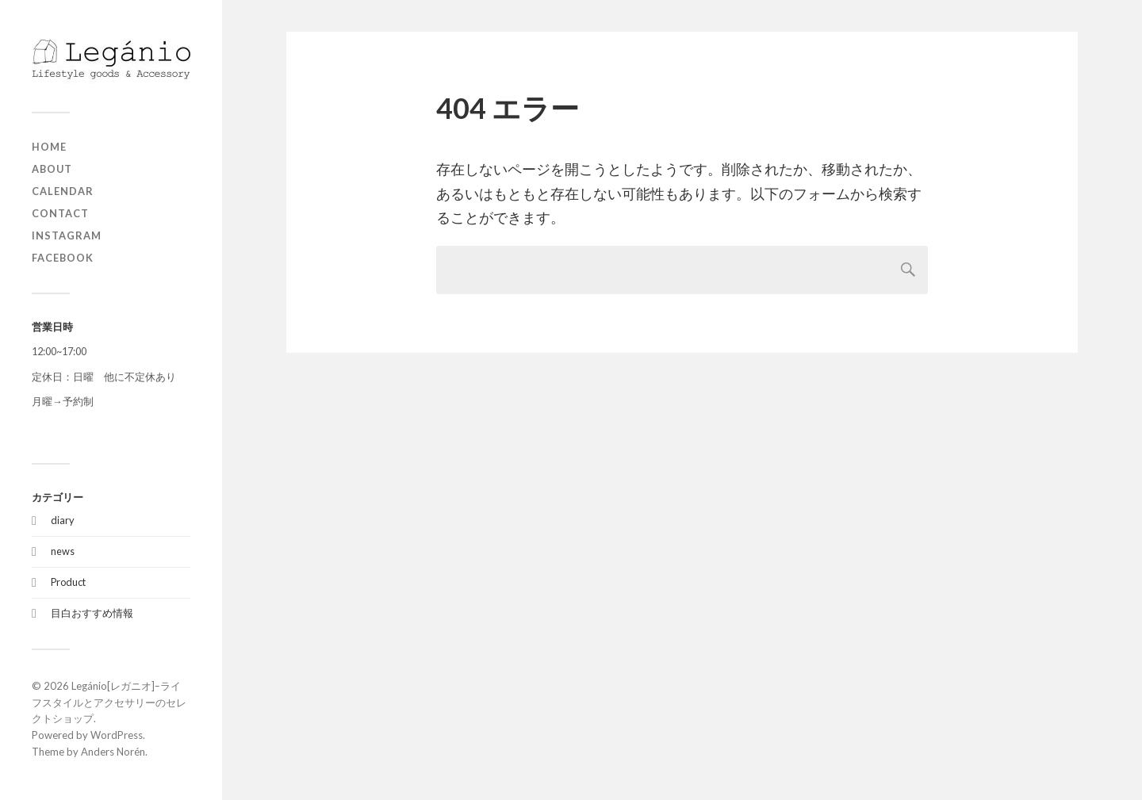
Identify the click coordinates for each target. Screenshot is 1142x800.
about (52, 169)
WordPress (116, 735)
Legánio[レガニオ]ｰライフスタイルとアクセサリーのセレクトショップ (109, 702)
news (63, 551)
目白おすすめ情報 (92, 613)
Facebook (63, 257)
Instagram (67, 235)
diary (63, 520)
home (49, 146)
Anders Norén (113, 751)
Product (68, 582)
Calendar (63, 191)
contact (60, 213)
